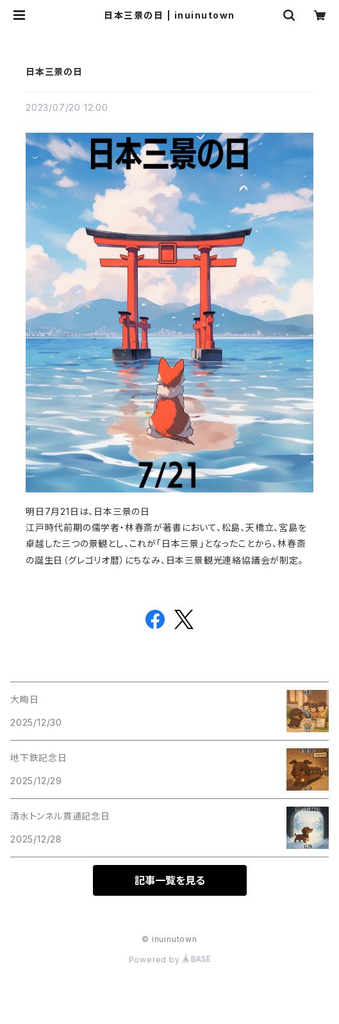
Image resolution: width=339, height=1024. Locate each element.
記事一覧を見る (170, 880)
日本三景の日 (54, 71)
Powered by (170, 959)
